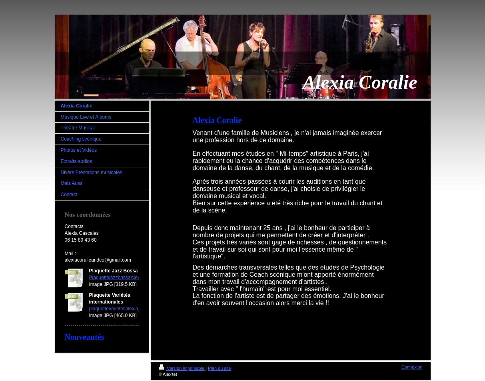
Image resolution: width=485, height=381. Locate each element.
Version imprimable (182, 368)
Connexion (412, 367)
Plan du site (219, 368)
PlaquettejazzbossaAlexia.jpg (120, 277)
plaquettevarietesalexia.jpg (117, 309)
